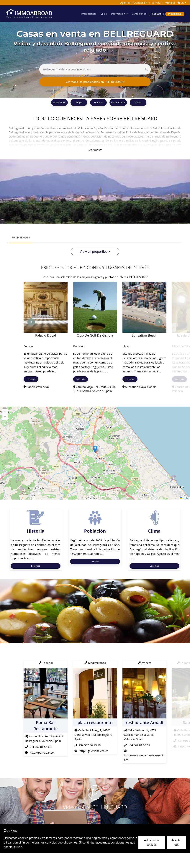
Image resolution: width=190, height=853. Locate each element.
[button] (95, 449)
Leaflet (184, 498)
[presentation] (31, 322)
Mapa (79, 102)
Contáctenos (139, 13)
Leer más (95, 150)
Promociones (88, 13)
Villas (104, 13)
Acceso (156, 14)
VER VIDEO (95, 819)
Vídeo (138, 102)
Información (118, 13)
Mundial (170, 2)
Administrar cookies (151, 842)
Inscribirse (174, 14)
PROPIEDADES (21, 237)
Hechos (98, 102)
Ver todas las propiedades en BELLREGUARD (95, 82)
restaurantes (118, 102)
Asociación (140, 2)
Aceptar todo (176, 842)
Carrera (155, 2)
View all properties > (95, 251)
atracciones (59, 102)
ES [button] (181, 2)
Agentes (125, 2)
